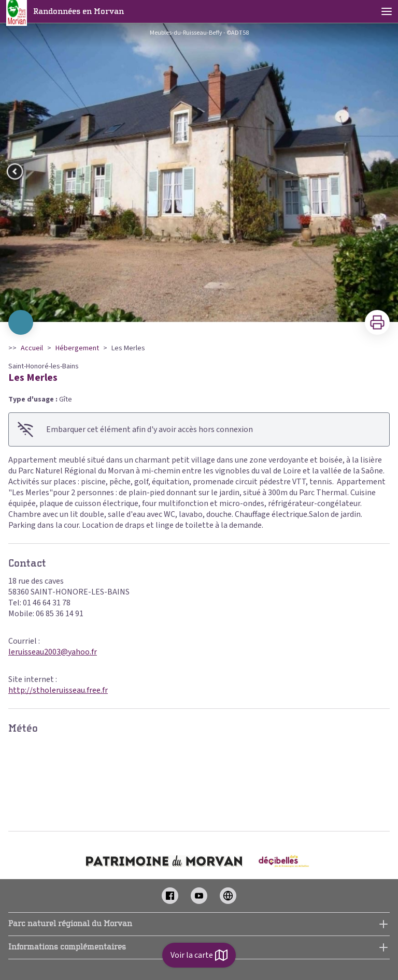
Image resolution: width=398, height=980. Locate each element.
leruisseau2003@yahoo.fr (52, 652)
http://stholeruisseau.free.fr (58, 690)
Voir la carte (199, 955)
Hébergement (77, 348)
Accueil (32, 348)
